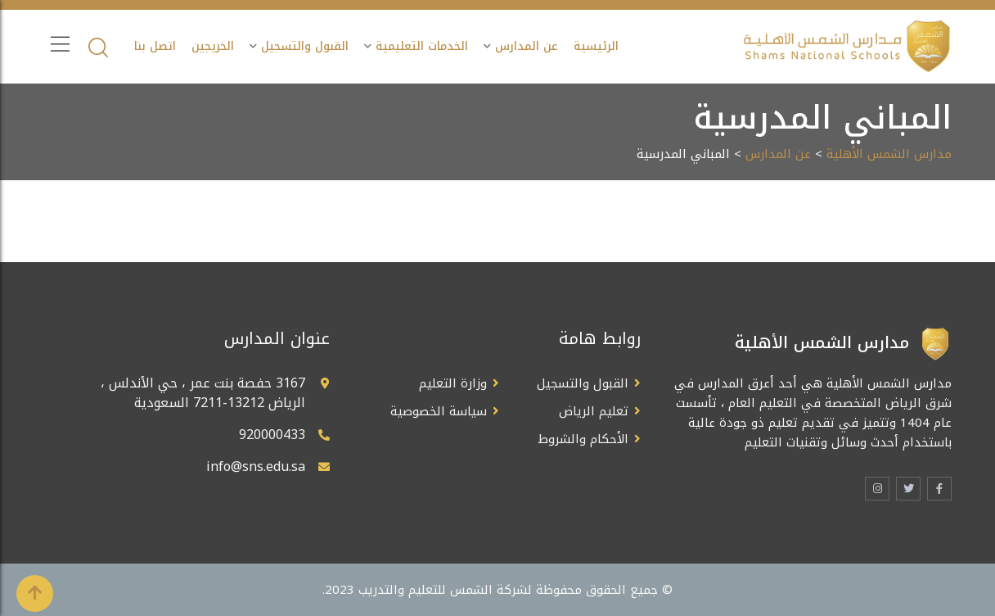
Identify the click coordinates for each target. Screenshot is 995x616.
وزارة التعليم (453, 383)
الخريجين (212, 46)
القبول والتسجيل (305, 46)
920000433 (272, 434)
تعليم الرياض (593, 411)
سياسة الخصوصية (438, 411)
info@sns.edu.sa (255, 466)
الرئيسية (596, 46)
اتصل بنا (155, 46)
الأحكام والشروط (583, 439)
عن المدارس (526, 46)
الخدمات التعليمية (422, 46)
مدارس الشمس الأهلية (889, 154)
